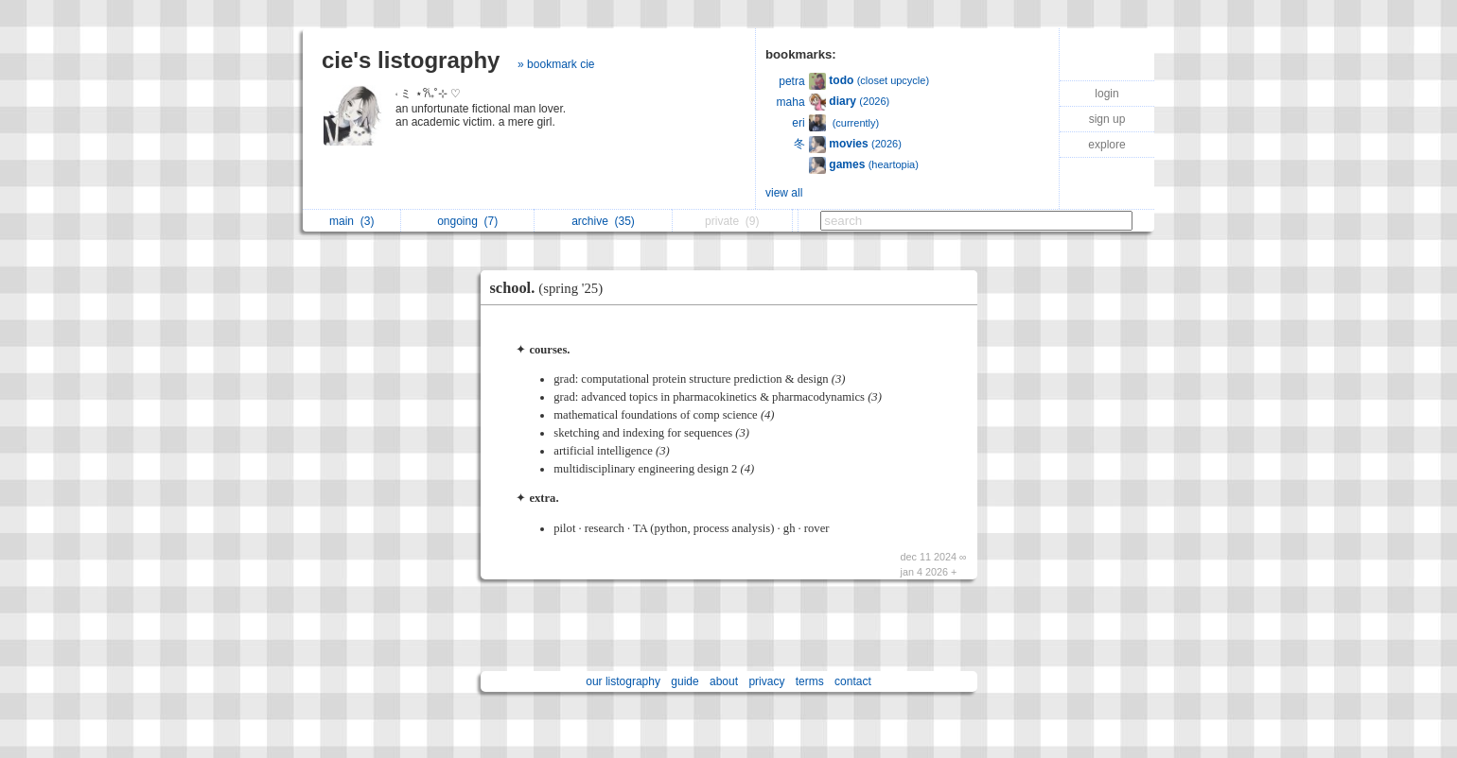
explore (1106, 144)
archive (603, 221)
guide (684, 681)
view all (783, 192)
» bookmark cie (556, 64)
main (351, 221)
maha (791, 102)
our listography (623, 681)
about (724, 681)
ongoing (467, 221)
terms (810, 681)
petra (791, 81)
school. (551, 288)
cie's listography (411, 60)
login (1106, 93)
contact (852, 681)
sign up (1107, 119)
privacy (766, 681)
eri (798, 122)
